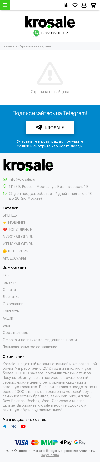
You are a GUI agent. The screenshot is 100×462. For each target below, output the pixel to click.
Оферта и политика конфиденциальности (40, 339)
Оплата (9, 289)
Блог (7, 325)
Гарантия (10, 282)
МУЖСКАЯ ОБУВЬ (18, 236)
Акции (8, 317)
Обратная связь (17, 332)
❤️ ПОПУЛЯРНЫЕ (17, 229)
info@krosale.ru (22, 179)
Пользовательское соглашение (30, 346)
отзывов (83, 372)
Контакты (11, 310)
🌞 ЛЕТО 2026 (15, 250)
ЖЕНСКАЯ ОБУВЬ (18, 243)
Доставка (11, 296)
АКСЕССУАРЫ (14, 257)
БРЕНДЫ (10, 214)
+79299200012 (54, 32)
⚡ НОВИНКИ (15, 222)
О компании (13, 303)
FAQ (6, 274)
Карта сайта (50, 455)
